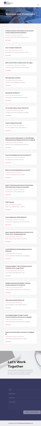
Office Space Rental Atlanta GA (14, 300)
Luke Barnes (9, 50)
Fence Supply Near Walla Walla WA (15, 217)
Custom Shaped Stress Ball (13, 123)
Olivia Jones (9, 287)
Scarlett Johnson (10, 157)
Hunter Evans (9, 35)
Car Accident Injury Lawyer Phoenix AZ (16, 108)
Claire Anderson (10, 189)
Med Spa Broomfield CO (12, 93)
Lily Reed (8, 172)
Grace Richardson (10, 65)
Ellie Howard (9, 319)
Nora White (9, 236)
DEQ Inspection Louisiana (12, 78)
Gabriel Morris (10, 336)
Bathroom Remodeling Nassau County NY (17, 170)
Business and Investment (18, 35)
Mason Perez (9, 142)
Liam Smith (9, 95)
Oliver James (9, 125)
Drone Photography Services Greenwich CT (18, 155)
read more (8, 40)
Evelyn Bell (9, 253)
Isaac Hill (8, 204)
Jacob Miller (9, 80)
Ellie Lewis (9, 302)
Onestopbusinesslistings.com (25, 423)
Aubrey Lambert (10, 219)
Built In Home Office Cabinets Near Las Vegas (19, 63)
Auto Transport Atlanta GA (13, 48)
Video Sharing (9, 202)
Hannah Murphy (10, 270)
